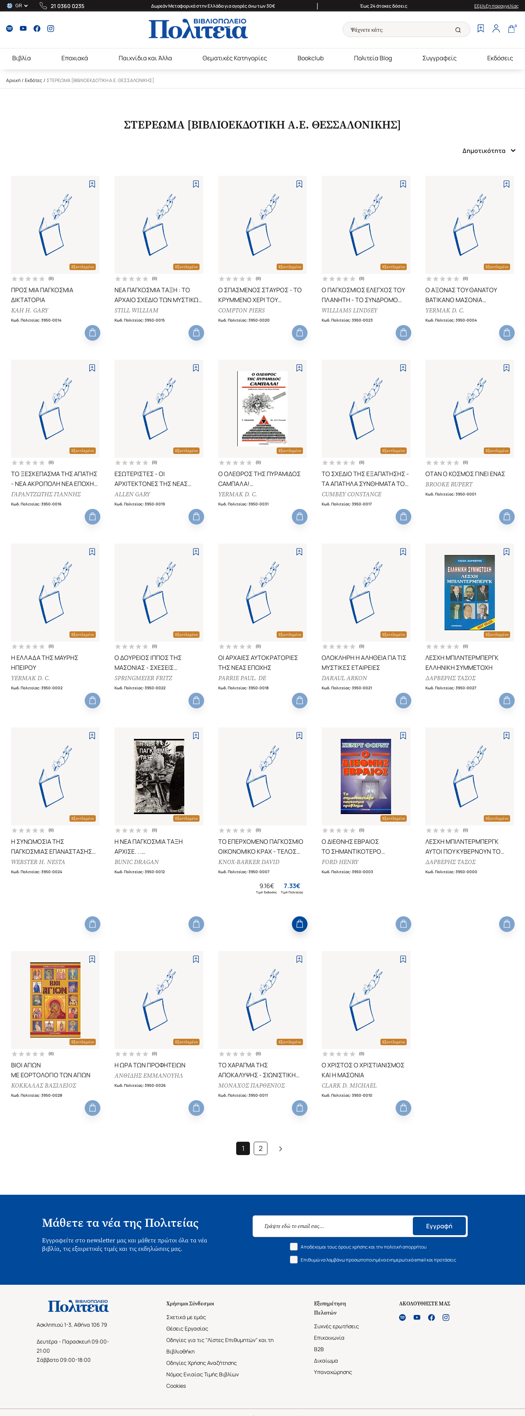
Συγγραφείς (439, 58)
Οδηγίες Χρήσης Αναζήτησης (201, 1362)
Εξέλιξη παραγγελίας (496, 6)
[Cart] (511, 29)
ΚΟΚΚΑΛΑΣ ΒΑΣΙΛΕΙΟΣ (43, 1085)
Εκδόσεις (500, 58)
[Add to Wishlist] (92, 184)
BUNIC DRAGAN (136, 862)
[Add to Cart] (92, 333)
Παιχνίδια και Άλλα (145, 58)
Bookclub (311, 58)
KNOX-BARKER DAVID (248, 862)
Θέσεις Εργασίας (187, 1328)
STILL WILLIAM (136, 310)
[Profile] (496, 29)
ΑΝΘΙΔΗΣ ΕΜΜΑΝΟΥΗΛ (148, 1076)
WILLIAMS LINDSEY (349, 310)
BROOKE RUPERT (448, 484)
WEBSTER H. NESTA (38, 862)
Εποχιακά (74, 58)
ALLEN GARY (132, 494)
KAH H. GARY (29, 310)
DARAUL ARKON (344, 678)
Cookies (176, 1385)
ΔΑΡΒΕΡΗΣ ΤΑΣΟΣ (450, 678)
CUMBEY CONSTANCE (351, 494)
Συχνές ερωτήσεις (336, 1326)
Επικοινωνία (329, 1337)
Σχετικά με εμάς (186, 1317)
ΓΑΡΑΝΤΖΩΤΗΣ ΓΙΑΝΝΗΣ (46, 494)
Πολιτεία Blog (373, 58)
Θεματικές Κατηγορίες (235, 58)
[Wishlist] (480, 29)
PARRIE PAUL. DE (242, 678)
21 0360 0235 (67, 6)
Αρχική (13, 80)
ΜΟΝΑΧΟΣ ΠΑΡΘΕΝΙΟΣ (251, 1085)
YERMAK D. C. (444, 310)
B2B (319, 1349)
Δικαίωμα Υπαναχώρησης (333, 1366)
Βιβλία (21, 58)
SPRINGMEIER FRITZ (143, 678)
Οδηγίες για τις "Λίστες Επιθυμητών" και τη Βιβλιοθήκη (220, 1345)
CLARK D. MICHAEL (349, 1085)
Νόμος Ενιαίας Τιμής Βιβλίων (202, 1374)
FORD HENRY (340, 862)
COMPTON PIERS (241, 310)
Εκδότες (33, 80)
